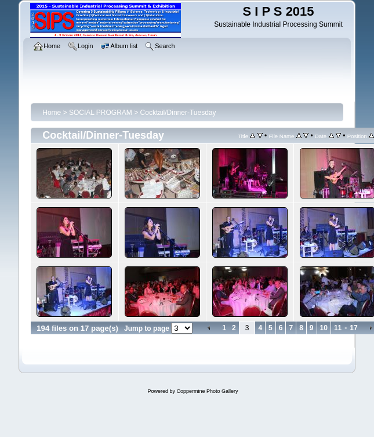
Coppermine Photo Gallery (207, 391)
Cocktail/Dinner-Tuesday (178, 113)
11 (338, 328)
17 (353, 328)
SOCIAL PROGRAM (100, 113)
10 (324, 328)
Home (51, 113)
